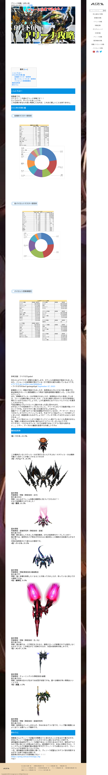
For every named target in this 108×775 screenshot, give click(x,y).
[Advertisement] (43, 57)
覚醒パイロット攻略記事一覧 (28, 770)
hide (25, 69)
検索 (104, 10)
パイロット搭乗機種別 (22, 81)
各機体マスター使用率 (22, 77)
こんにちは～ (17, 73)
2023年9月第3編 (18, 75)
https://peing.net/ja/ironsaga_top (25, 757)
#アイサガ (15, 384)
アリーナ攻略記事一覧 (57, 768)
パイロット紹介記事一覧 (44, 770)
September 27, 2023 (46, 386)
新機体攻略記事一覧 (39, 766)
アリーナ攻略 (27, 5)
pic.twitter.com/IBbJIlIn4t (31, 384)
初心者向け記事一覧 (26, 766)
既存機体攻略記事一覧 (70, 768)
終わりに (15, 85)
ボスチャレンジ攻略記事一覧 (28, 768)
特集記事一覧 (63, 766)
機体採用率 (16, 83)
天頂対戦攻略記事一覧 (43, 768)
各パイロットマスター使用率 (25, 79)
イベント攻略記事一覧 (51, 766)
